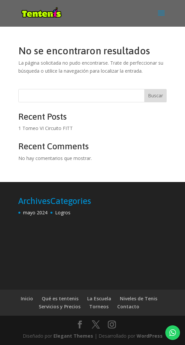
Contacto (128, 306)
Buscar (155, 95)
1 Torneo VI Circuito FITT (45, 128)
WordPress (150, 336)
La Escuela (99, 298)
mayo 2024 (35, 212)
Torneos (99, 306)
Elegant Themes (73, 336)
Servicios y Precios (59, 306)
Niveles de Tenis (138, 298)
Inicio (27, 298)
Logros (62, 212)
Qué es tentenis (60, 298)
